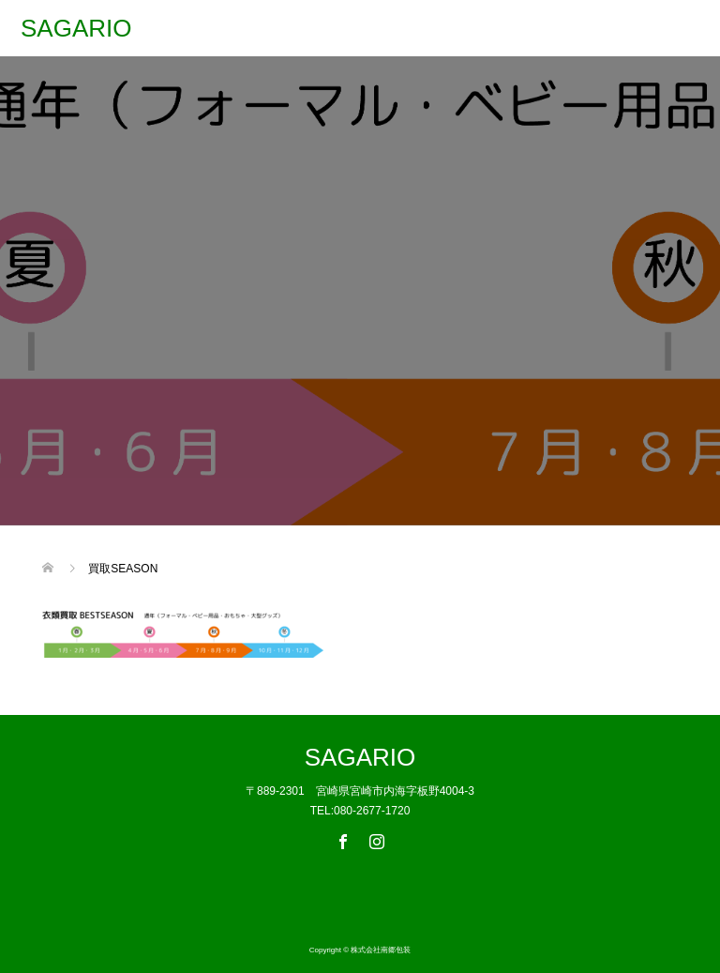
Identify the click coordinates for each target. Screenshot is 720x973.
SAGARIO (76, 28)
